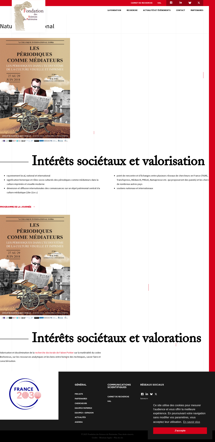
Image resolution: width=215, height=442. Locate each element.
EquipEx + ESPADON (84, 413)
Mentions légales (105, 438)
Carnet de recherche (142, 3)
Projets (79, 394)
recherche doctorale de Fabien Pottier (54, 352)
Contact (180, 10)
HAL (159, 3)
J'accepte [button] (180, 430)
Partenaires (197, 10)
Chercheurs (81, 403)
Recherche (132, 10)
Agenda (79, 422)
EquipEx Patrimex (83, 408)
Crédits (95, 438)
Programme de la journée (15, 207)
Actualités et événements (156, 10)
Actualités (80, 417)
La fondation (114, 10)
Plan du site (118, 438)
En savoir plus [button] (191, 421)
